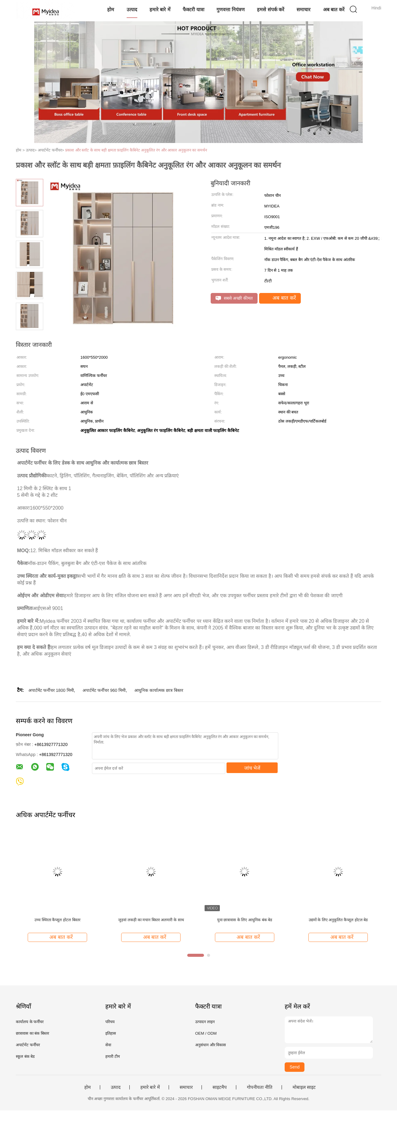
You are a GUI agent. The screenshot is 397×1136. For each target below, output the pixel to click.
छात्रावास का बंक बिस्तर (32, 1033)
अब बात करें (334, 9)
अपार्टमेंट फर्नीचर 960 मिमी (104, 690)
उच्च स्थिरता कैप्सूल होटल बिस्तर (57, 920)
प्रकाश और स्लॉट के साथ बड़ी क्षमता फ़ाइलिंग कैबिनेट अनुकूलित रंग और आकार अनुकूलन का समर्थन (136, 150)
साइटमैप (220, 1087)
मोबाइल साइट (304, 1087)
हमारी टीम (112, 1056)
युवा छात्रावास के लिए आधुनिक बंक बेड (244, 920)
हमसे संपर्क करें (270, 9)
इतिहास (110, 1033)
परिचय (110, 1021)
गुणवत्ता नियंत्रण (230, 9)
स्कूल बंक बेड (25, 1056)
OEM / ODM (206, 1033)
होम (110, 9)
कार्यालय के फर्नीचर (30, 1021)
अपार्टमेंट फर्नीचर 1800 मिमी (51, 690)
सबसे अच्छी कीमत (234, 298)
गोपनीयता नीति (259, 1087)
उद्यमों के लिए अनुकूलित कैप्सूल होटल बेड (338, 920)
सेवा (108, 1045)
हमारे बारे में (159, 9)
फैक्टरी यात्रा (193, 9)
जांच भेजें (252, 768)
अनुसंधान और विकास (210, 1045)
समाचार (304, 9)
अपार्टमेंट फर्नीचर (28, 1045)
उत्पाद (132, 9)
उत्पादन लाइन (205, 1021)
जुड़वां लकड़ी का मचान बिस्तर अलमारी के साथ (151, 920)
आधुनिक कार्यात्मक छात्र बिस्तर (158, 690)
